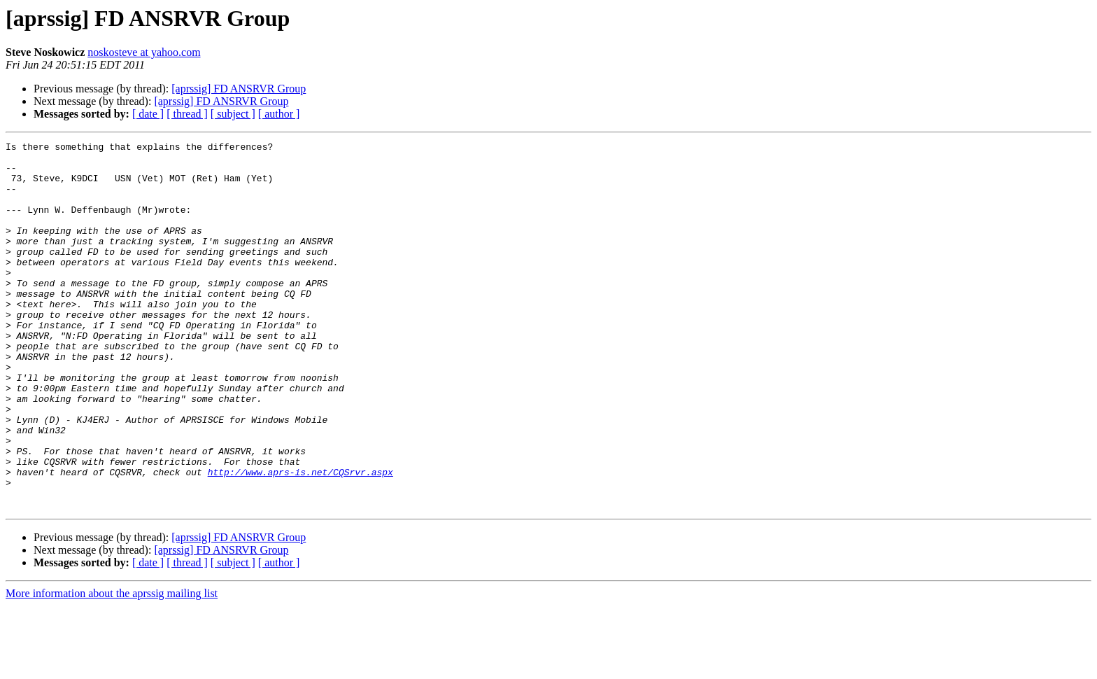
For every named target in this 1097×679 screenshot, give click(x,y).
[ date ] (148, 114)
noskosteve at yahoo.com (143, 52)
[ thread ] (187, 114)
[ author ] (279, 114)
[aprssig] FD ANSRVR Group (238, 88)
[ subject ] (233, 114)
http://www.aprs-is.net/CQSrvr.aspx (300, 539)
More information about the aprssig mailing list (112, 667)
